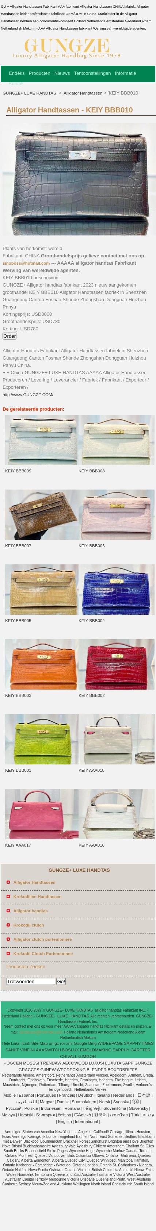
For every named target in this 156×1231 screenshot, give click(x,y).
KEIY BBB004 (91, 620)
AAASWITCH (48, 1050)
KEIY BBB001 (18, 770)
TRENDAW (50, 1063)
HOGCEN (12, 1063)
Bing (92, 1043)
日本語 (144, 1095)
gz (56, 1043)
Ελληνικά (82, 1115)
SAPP (128, 1063)
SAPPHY (121, 1050)
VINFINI (27, 1050)
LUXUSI (96, 1063)
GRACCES (29, 1069)
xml (69, 1043)
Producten (39, 73)
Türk (135, 1115)
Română (72, 1108)
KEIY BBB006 (91, 546)
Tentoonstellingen (92, 73)
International (86, 1121)
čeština (64, 1115)
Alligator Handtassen (83, 93)
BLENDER (96, 1069)
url (51, 1043)
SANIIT (12, 1050)
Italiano (103, 1095)
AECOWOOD (75, 1063)
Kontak (16, 83)
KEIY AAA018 (91, 770)
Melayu (8, 1115)
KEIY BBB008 (91, 471)
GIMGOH (87, 1056)
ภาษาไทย (119, 1115)
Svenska (121, 1102)
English (65, 1121)
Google (80, 1043)
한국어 (100, 1115)
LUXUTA (113, 1063)
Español (26, 1095)
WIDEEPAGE (110, 1043)
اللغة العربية (26, 1102)
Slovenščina (114, 1108)
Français (67, 1095)
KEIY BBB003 (18, 695)
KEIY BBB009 (18, 471)
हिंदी (135, 1102)
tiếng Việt (91, 1108)
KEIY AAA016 (91, 845)
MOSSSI (31, 1063)
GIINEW (48, 1069)
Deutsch (86, 1095)
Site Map (39, 1043)
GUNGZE (143, 1063)
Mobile (9, 1095)
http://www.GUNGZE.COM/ (28, 394)
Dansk (63, 1102)
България (45, 1115)
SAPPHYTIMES (139, 1043)
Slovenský (138, 1108)
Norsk (104, 1102)
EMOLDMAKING (95, 1050)
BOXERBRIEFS (122, 1069)
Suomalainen (84, 1102)
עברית (148, 1115)
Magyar (47, 1102)
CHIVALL (68, 1056)
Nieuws (62, 73)
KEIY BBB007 (18, 546)
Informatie (125, 73)
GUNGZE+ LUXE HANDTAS (30, 93)
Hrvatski (26, 1115)
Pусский (14, 1108)
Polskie (31, 1108)
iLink (26, 1043)
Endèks (16, 73)
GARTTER (140, 1050)
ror (62, 1043)
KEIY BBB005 (18, 620)
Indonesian (51, 1108)
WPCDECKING (71, 1069)
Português (46, 1095)
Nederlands (123, 1095)
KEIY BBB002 (91, 695)
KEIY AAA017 (18, 845)
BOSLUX (70, 1050)
